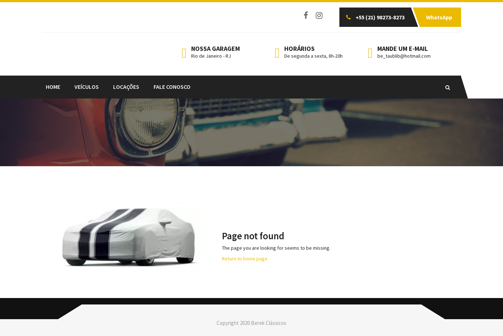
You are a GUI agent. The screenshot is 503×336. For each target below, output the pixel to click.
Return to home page (244, 258)
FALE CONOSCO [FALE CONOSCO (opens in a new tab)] (172, 86)
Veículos (86, 86)
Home (53, 86)
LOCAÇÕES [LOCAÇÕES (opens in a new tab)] (126, 86)
